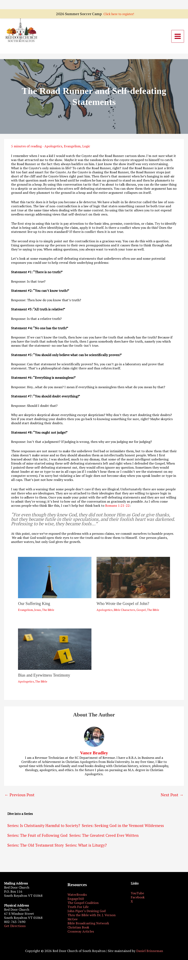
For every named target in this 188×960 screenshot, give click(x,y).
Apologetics (53, 148)
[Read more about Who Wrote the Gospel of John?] (133, 579)
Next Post (172, 797)
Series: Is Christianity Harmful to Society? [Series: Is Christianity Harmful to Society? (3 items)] (43, 828)
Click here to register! (118, 4)
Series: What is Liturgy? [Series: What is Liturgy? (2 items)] (86, 847)
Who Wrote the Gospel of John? (123, 606)
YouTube (137, 893)
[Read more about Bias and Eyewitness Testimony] (54, 651)
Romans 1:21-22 (117, 507)
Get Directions (15, 926)
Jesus (37, 612)
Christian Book (78, 927)
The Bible (48, 612)
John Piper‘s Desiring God (87, 911)
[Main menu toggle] (178, 38)
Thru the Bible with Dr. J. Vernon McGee (92, 917)
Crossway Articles (81, 931)
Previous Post (20, 797)
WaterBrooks (77, 894)
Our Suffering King (34, 606)
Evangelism (72, 148)
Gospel (141, 612)
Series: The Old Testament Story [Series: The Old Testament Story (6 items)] (35, 847)
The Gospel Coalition (83, 902)
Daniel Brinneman (149, 951)
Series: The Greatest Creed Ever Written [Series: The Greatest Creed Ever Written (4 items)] (103, 837)
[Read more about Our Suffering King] (54, 579)
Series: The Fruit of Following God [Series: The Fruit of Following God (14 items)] (37, 837)
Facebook (138, 897)
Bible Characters (124, 612)
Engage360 (76, 898)
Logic (86, 148)
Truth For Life (78, 907)
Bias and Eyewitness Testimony (44, 677)
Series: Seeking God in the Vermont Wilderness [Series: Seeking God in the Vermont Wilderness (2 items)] (123, 828)
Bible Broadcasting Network (88, 923)
